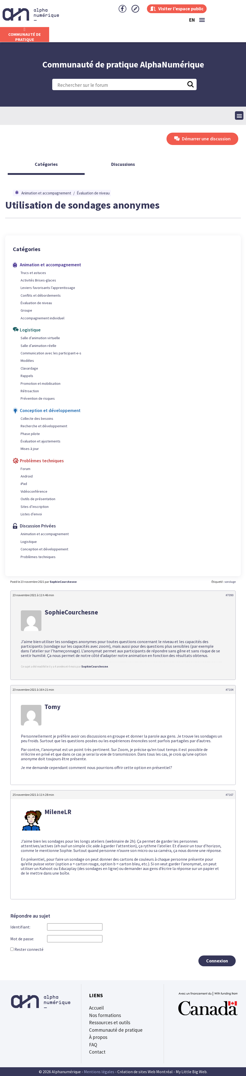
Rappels (27, 375)
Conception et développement (44, 549)
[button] (202, 19)
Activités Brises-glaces (38, 280)
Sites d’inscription (35, 506)
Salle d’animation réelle (38, 345)
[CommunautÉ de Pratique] (24, 29)
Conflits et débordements (41, 295)
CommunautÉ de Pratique (24, 37)
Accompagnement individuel (42, 318)
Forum (25, 468)
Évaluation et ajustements (40, 441)
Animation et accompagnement (46, 193)
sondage (230, 582)
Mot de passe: (22, 938)
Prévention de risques (38, 398)
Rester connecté (28, 949)
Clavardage (29, 368)
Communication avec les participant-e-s (51, 353)
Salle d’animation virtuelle (40, 338)
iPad (24, 483)
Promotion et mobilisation (40, 383)
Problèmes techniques (38, 556)
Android (27, 476)
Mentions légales (99, 1071)
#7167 (229, 795)
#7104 (229, 689)
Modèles (27, 360)
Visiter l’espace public (177, 9)
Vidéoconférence (34, 491)
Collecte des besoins (37, 418)
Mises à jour (30, 448)
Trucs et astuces (33, 272)
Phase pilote (30, 433)
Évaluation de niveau (93, 193)
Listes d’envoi (31, 514)
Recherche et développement (44, 426)
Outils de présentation (38, 499)
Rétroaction (30, 391)
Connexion (217, 961)
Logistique (29, 541)
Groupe (26, 310)
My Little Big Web (191, 1071)
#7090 (229, 595)
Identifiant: (20, 927)
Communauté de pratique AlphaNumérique (123, 64)
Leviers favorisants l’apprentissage (48, 287)
